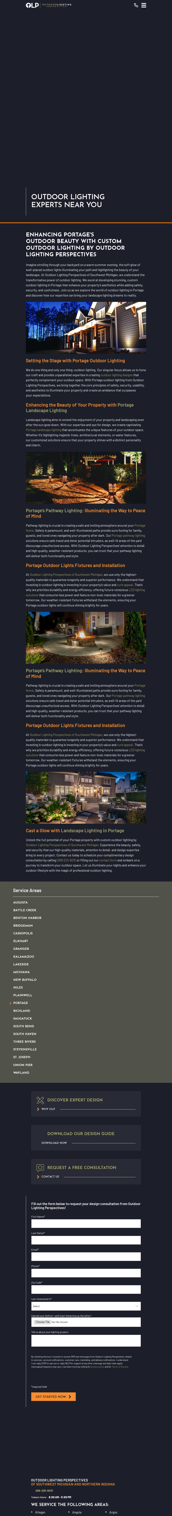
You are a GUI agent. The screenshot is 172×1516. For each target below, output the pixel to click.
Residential (86, 1433)
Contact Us (86, 1456)
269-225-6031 (44, 1319)
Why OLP (86, 1449)
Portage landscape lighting (43, 258)
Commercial (86, 1441)
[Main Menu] (143, 5)
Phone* (35, 1094)
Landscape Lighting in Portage (92, 658)
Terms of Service (120, 1195)
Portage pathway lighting (128, 364)
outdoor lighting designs (116, 203)
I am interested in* (41, 1127)
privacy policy (97, 1195)
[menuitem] (82, 731)
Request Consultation (86, 1414)
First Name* (38, 1044)
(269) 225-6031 (66, 688)
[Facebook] (79, 1479)
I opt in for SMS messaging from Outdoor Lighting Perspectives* (73, 1207)
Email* (35, 1077)
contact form (108, 688)
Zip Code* (36, 1110)
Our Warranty (86, 1425)
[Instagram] (93, 1479)
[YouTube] (86, 1479)
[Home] (48, 5)
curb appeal (125, 413)
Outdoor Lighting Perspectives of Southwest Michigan (66, 403)
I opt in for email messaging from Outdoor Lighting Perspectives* (73, 1181)
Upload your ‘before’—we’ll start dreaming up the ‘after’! (61, 1144)
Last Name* (38, 1061)
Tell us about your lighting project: (50, 1160)
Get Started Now (54, 1225)
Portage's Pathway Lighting (54, 338)
